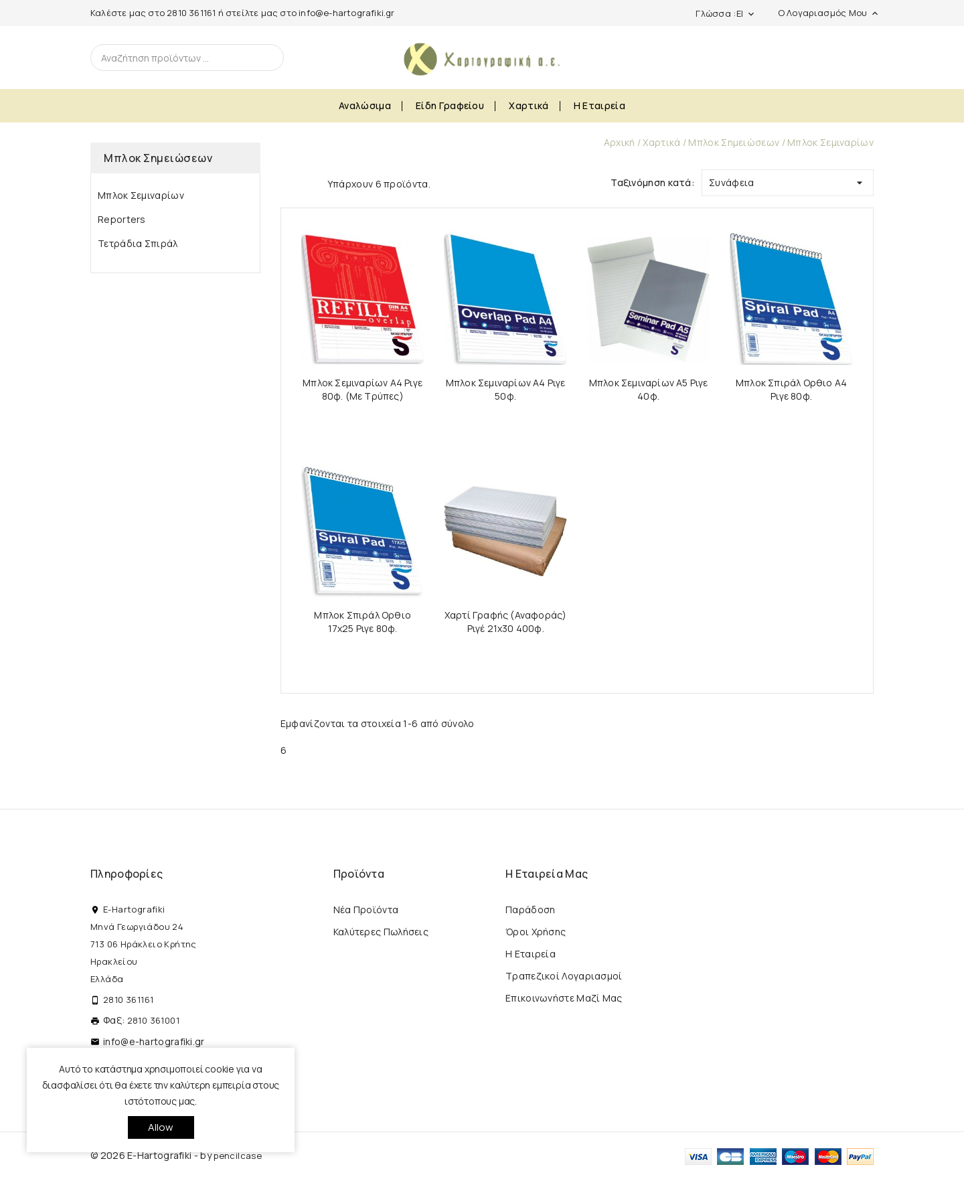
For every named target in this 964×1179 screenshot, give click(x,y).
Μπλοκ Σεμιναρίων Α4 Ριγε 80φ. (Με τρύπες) (362, 389)
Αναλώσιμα (365, 105)
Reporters (122, 219)
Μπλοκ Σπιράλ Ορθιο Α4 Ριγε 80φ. (791, 389)
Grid (287, 182)
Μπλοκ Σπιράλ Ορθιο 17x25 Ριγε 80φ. (362, 622)
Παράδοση (530, 909)
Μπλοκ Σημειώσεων (158, 158)
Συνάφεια (787, 179)
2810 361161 (191, 13)
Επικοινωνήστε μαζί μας (564, 998)
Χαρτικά (528, 105)
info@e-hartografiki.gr (346, 13)
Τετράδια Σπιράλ (138, 243)
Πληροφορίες (126, 873)
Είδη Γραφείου (450, 105)
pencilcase (238, 1156)
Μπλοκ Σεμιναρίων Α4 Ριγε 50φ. (506, 389)
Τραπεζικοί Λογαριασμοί (564, 975)
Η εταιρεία (599, 105)
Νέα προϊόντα (366, 909)
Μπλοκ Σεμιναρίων (141, 195)
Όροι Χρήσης (535, 931)
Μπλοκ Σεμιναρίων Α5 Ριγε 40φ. (648, 389)
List (310, 182)
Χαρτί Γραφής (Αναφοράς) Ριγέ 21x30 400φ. (506, 622)
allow (161, 1127)
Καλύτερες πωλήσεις (380, 931)
